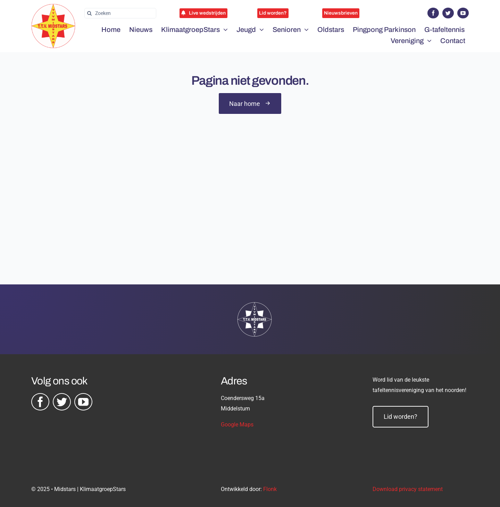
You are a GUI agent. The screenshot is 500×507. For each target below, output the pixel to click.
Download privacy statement (408, 489)
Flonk (270, 489)
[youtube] (463, 13)
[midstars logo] (53, 7)
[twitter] (448, 13)
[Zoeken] (120, 13)
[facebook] (433, 13)
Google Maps (237, 424)
